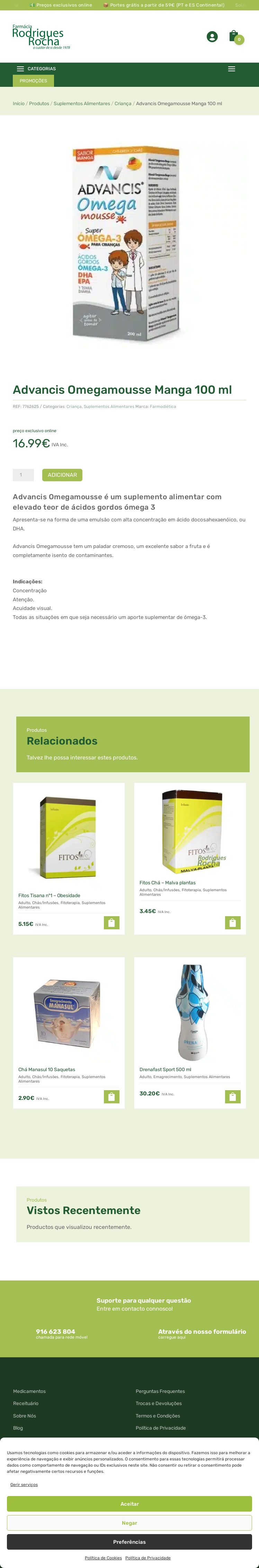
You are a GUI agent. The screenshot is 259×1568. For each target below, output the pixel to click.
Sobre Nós (24, 1416)
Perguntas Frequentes (160, 1391)
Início (19, 104)
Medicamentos (29, 1391)
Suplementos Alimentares (82, 104)
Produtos (39, 104)
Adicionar (62, 475)
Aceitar (129, 1504)
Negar (129, 1523)
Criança (123, 104)
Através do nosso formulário (202, 1331)
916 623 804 (55, 1331)
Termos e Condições (158, 1416)
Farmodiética (163, 406)
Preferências (129, 1542)
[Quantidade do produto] (23, 475)
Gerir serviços (24, 1484)
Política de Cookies (103, 1558)
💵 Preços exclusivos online (75, 5)
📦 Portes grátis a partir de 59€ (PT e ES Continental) (178, 5)
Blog (18, 1428)
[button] (111, 922)
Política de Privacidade (148, 1558)
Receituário (25, 1403)
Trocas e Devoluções (159, 1403)
